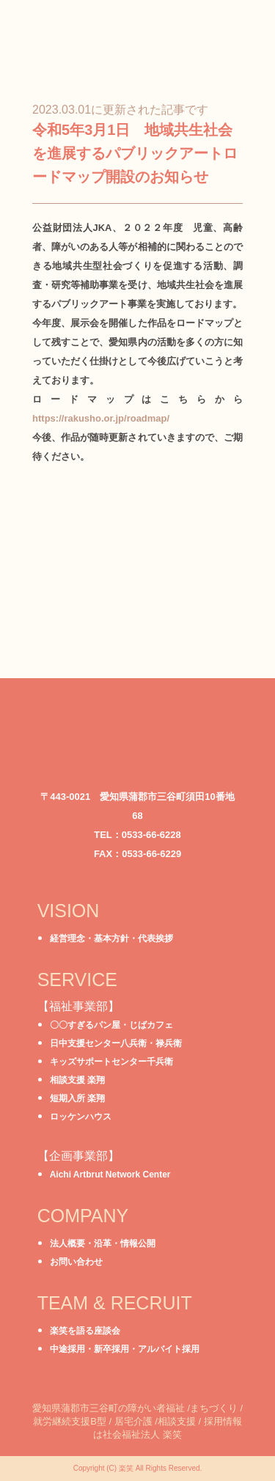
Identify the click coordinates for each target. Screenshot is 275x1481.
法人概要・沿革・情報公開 (102, 1243)
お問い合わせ (76, 1262)
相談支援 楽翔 (77, 1080)
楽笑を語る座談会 (85, 1331)
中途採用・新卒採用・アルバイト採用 (124, 1349)
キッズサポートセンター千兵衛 (111, 1061)
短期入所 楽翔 (77, 1098)
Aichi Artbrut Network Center (110, 1174)
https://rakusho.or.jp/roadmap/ (100, 418)
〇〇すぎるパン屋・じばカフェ (111, 1025)
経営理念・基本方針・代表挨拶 (111, 938)
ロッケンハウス (80, 1116)
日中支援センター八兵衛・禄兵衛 (116, 1043)
